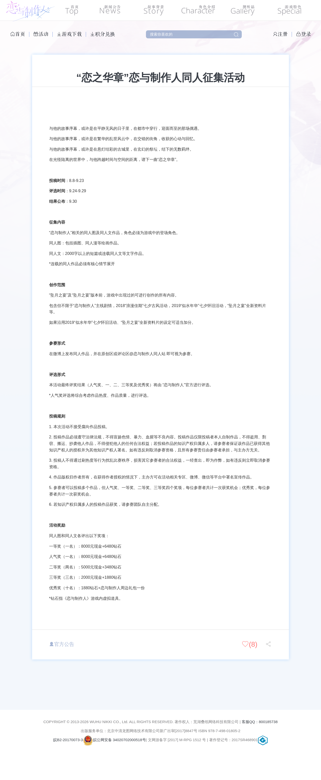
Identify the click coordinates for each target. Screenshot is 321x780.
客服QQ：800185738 (260, 722)
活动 (40, 34)
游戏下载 (69, 34)
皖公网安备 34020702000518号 (114, 740)
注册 (280, 34)
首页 (17, 34)
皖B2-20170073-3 (68, 740)
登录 (303, 34)
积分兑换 (102, 34)
